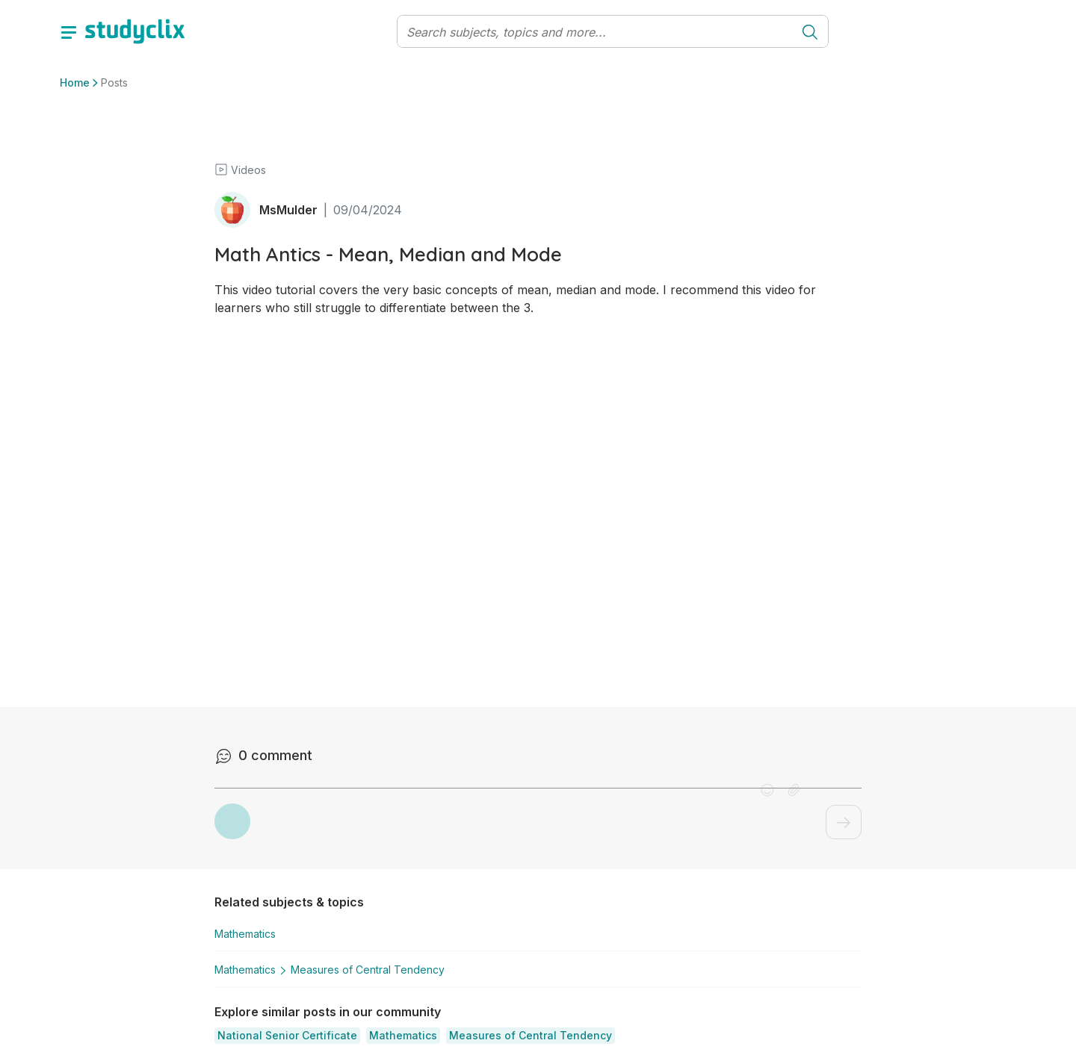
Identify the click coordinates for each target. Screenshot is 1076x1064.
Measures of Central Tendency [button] (359, 968)
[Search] (595, 32)
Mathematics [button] (245, 933)
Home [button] (75, 82)
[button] (287, 1033)
